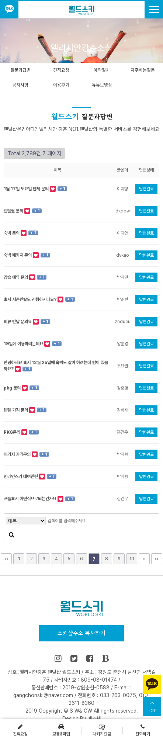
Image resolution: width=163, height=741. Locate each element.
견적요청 (61, 70)
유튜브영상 (102, 85)
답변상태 (146, 170)
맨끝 (156, 558)
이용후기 (61, 85)
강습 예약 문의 (16, 277)
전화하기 (142, 730)
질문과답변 (20, 70)
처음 (6, 558)
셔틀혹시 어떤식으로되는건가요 (31, 498)
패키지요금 (102, 730)
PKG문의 (12, 432)
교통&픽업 (61, 730)
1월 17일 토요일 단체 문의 (27, 188)
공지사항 (20, 85)
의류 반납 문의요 (18, 321)
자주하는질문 (143, 70)
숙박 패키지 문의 (18, 255)
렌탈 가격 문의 (16, 410)
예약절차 (102, 70)
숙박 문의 (12, 233)
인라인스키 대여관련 (21, 476)
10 (131, 558)
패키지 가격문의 (18, 454)
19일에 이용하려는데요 (24, 343)
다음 (144, 558)
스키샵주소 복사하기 (81, 633)
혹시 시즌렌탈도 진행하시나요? (31, 299)
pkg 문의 (13, 388)
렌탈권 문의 (14, 211)
